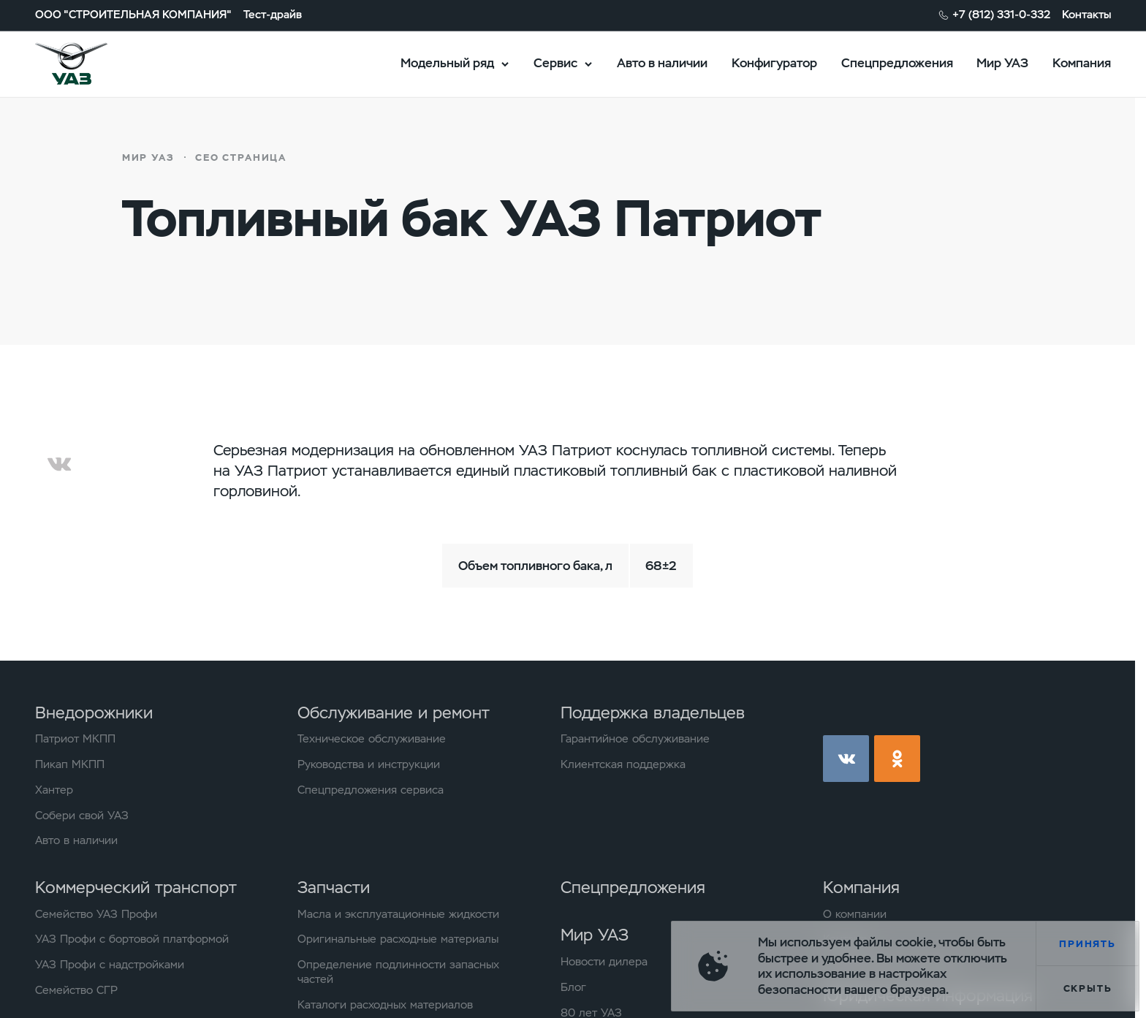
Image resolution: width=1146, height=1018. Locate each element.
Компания (1081, 63)
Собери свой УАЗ (82, 816)
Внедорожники (94, 712)
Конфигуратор (774, 63)
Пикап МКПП (70, 765)
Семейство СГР (76, 991)
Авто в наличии (662, 63)
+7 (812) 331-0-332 (1001, 15)
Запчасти (333, 887)
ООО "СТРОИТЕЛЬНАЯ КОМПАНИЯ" (133, 15)
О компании (855, 915)
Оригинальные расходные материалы (397, 939)
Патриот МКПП (75, 739)
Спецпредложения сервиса (370, 790)
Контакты (1086, 15)
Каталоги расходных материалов (385, 1005)
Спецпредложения (897, 63)
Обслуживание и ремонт (393, 712)
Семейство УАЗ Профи (96, 915)
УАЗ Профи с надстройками (109, 965)
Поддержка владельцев (653, 712)
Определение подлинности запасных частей (398, 972)
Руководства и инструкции (368, 765)
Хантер (54, 790)
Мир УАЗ (1002, 63)
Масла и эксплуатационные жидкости (398, 915)
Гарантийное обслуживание (635, 739)
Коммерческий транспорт (136, 887)
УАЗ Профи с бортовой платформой (132, 939)
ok (897, 758)
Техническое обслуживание (371, 739)
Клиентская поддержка (623, 765)
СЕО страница (240, 157)
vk (846, 758)
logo (90, 64)
